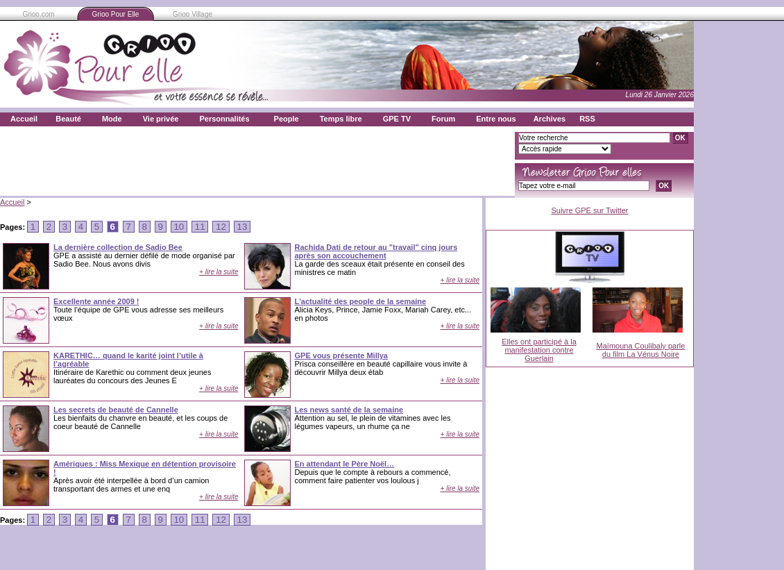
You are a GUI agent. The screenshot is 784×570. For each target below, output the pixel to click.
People (286, 119)
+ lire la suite (218, 272)
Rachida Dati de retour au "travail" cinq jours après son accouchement (376, 251)
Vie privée (161, 119)
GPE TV (397, 119)
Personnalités (224, 119)
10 (179, 226)
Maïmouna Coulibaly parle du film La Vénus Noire (641, 350)
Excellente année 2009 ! (96, 301)
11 (199, 226)
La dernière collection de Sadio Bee (117, 247)
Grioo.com (38, 14)
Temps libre (341, 119)
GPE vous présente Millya (342, 355)
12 (220, 226)
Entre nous (495, 119)
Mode (112, 119)
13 (242, 226)
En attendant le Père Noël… (345, 464)
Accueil (23, 119)
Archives (549, 119)
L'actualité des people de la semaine (361, 301)
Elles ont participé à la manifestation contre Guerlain (539, 349)
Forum (443, 119)
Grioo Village (192, 14)
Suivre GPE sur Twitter (589, 210)
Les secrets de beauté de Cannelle (115, 409)
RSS (587, 119)
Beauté (68, 119)
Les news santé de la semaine (349, 409)
